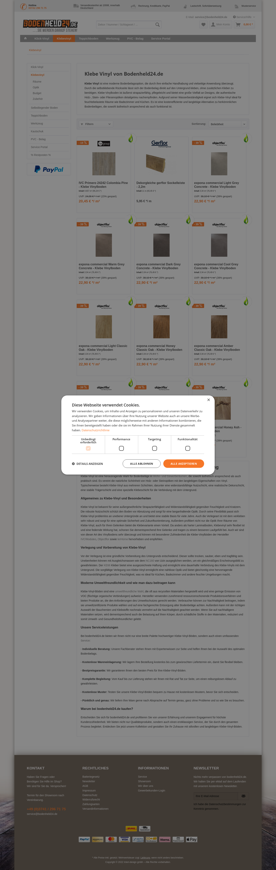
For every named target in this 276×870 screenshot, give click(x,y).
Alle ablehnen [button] (141, 463)
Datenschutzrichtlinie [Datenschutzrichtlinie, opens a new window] (95, 430)
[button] (87, 464)
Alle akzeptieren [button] (184, 463)
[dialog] (138, 435)
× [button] (208, 399)
